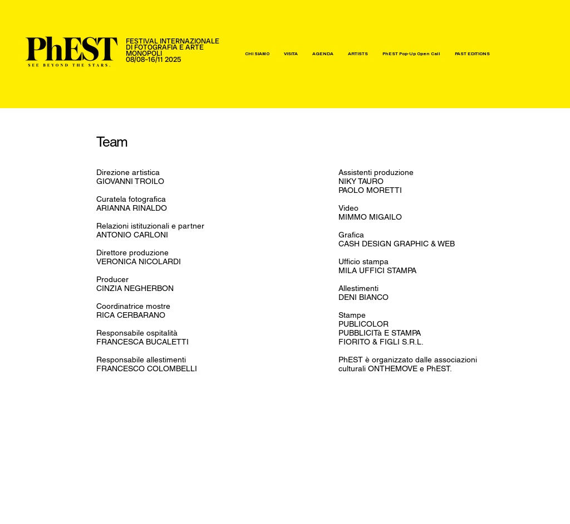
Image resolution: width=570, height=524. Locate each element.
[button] (257, 54)
